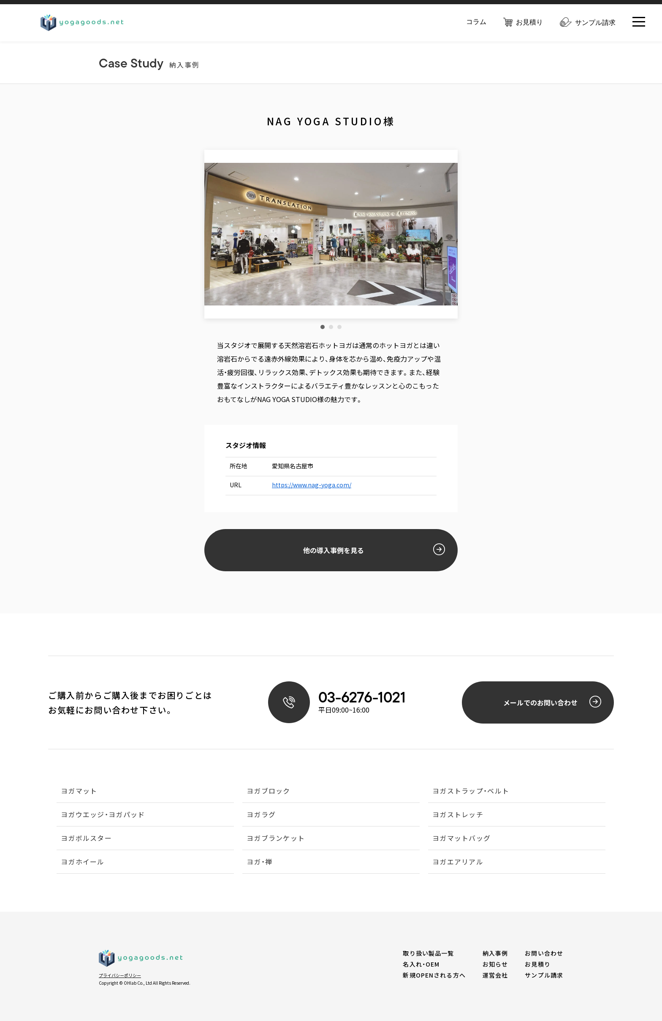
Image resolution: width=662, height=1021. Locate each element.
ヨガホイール (83, 862)
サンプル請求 (588, 23)
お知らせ (495, 964)
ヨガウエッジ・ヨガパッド (103, 815)
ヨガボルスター (86, 839)
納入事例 (495, 953)
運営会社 (495, 975)
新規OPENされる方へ (434, 975)
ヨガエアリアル (457, 862)
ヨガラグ (261, 815)
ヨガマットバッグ (461, 839)
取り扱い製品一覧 (428, 953)
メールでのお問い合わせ (552, 702)
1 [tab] (322, 327)
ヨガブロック (268, 791)
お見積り (523, 22)
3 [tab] (339, 327)
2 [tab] (331, 327)
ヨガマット (79, 791)
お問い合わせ (544, 953)
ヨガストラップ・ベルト (470, 791)
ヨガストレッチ (457, 815)
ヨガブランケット (276, 839)
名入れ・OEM (421, 964)
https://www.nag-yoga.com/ (311, 485)
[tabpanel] (331, 234)
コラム (476, 22)
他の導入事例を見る (374, 549)
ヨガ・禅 (259, 862)
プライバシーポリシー (120, 975)
